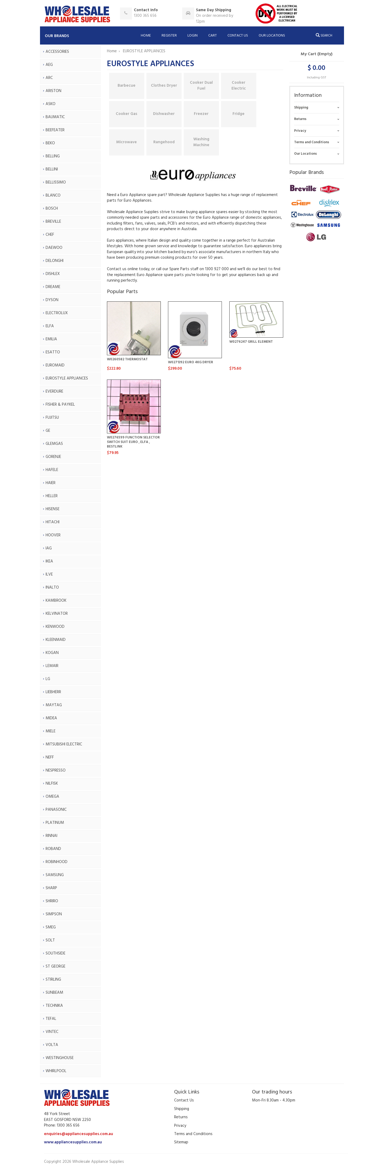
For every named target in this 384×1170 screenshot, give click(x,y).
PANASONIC (56, 809)
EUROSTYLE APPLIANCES (67, 378)
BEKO (50, 143)
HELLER (52, 496)
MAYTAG (54, 705)
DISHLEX (53, 274)
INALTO (52, 587)
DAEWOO (54, 248)
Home (146, 36)
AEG (49, 65)
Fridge (239, 114)
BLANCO (53, 195)
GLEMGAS (54, 444)
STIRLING (53, 979)
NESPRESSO (56, 770)
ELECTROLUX (57, 313)
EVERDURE (54, 391)
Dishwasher (164, 114)
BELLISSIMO (56, 182)
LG (48, 679)
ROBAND (53, 849)
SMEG (51, 927)
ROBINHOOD (56, 862)
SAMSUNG (55, 875)
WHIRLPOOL (56, 1071)
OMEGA (52, 796)
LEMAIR (52, 666)
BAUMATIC (55, 117)
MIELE (50, 731)
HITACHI (52, 522)
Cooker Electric (238, 85)
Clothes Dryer (164, 85)
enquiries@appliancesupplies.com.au (78, 1134)
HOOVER (53, 535)
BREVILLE (53, 221)
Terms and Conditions (311, 142)
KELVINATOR (57, 613)
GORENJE (53, 457)
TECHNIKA (54, 1006)
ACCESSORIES (57, 52)
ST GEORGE (55, 966)
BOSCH (52, 208)
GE (48, 431)
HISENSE (52, 509)
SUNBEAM (54, 992)
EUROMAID (55, 365)
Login (192, 36)
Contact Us (237, 36)
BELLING (53, 156)
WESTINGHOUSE (60, 1058)
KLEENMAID (56, 640)
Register (169, 36)
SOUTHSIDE (55, 953)
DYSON (52, 300)
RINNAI (51, 836)
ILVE (49, 574)
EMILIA (51, 339)
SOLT (50, 940)
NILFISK (52, 783)
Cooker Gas (126, 114)
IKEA (49, 561)
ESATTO (53, 352)
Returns (300, 119)
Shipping (301, 107)
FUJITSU (52, 417)
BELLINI (52, 169)
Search (324, 35)
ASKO (50, 104)
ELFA (50, 326)
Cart (212, 36)
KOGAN (52, 653)
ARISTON (53, 91)
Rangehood (164, 142)
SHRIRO (52, 901)
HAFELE (52, 470)
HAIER (50, 483)
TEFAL (51, 1019)
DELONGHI (54, 261)
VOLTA (52, 1045)
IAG (49, 548)
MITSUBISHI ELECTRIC (64, 744)
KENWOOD (55, 627)
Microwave (126, 142)
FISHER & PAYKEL (60, 404)
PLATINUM (55, 823)
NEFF (50, 757)
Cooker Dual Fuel (201, 85)
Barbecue (126, 85)
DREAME (53, 287)
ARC (49, 78)
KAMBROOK (56, 600)
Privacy (300, 131)
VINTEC (52, 1032)
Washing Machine (201, 142)
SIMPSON (54, 914)
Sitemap (181, 1142)
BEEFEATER (55, 130)
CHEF (50, 234)
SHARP (51, 888)
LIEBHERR (53, 692)
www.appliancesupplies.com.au (73, 1142)
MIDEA (51, 718)
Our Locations (272, 36)
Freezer (201, 114)
